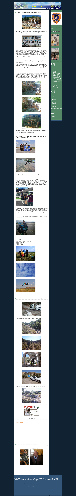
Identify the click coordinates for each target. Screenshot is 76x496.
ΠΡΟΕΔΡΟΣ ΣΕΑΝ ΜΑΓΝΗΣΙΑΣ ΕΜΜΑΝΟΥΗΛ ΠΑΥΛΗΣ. (26, 444)
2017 (53, 62)
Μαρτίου (54, 86)
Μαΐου (54, 84)
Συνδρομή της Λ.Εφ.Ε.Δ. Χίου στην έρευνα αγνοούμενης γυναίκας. (29, 298)
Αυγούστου (54, 71)
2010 (53, 93)
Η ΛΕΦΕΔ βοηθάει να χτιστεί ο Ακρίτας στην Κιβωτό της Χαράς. (28, 12)
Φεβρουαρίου (55, 87)
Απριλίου (54, 85)
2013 (53, 90)
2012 (53, 91)
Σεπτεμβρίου (55, 70)
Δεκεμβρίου (54, 66)
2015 (53, 64)
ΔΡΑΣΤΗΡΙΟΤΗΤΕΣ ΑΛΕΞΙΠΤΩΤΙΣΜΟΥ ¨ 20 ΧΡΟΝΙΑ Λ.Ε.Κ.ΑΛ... (56, 76)
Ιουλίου (54, 72)
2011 (53, 92)
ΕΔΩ (45, 130)
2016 (53, 63)
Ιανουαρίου (54, 88)
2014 (53, 65)
